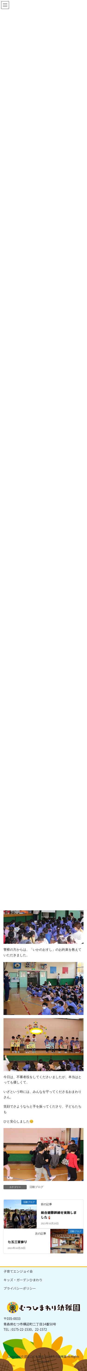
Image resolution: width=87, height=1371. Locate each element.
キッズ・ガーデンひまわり (22, 1279)
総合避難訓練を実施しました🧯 (59, 1214)
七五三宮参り (17, 1241)
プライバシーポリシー (19, 1288)
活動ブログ (36, 1187)
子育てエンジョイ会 (18, 1271)
